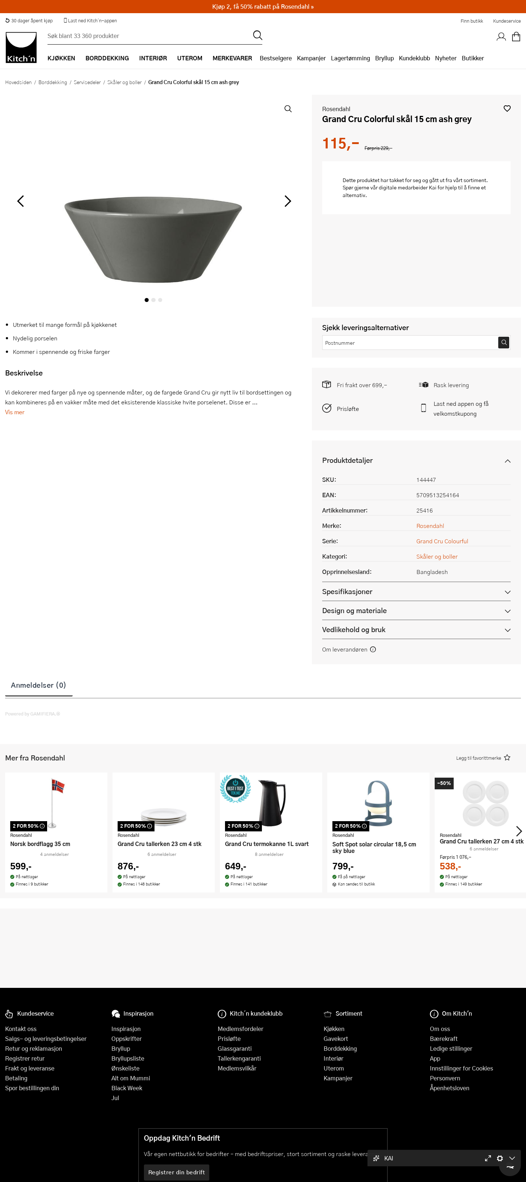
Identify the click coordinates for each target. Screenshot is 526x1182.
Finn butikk (472, 21)
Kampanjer (311, 58)
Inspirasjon (126, 1028)
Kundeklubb (414, 58)
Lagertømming (350, 58)
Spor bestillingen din (32, 1088)
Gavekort (336, 1038)
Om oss (440, 1028)
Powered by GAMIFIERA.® (32, 713)
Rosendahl (336, 109)
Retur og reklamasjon (33, 1048)
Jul (115, 1098)
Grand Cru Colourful (442, 541)
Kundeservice (507, 21)
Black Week (126, 1088)
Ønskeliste (125, 1068)
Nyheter (446, 58)
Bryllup (384, 58)
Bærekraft (444, 1038)
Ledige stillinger (451, 1048)
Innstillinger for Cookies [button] (461, 1068)
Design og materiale (354, 610)
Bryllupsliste (127, 1058)
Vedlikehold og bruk (353, 629)
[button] (507, 108)
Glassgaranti (235, 1048)
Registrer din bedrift (176, 1172)
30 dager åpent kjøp (29, 20)
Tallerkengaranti (239, 1058)
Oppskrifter (126, 1038)
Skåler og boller (124, 81)
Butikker (473, 58)
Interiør (333, 1058)
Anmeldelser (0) (39, 685)
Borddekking (52, 81)
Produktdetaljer (347, 460)
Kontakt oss (21, 1028)
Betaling (16, 1078)
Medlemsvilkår (237, 1068)
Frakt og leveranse (29, 1068)
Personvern (445, 1078)
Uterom (334, 1068)
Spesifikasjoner (347, 591)
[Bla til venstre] (20, 201)
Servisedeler (87, 81)
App (435, 1058)
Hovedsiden (18, 81)
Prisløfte (348, 408)
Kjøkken (334, 1028)
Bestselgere (276, 58)
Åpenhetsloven (449, 1088)
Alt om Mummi (130, 1078)
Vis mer (14, 412)
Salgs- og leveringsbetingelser (46, 1038)
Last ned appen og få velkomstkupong (461, 408)
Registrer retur (25, 1058)
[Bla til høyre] (286, 201)
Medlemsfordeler (240, 1028)
